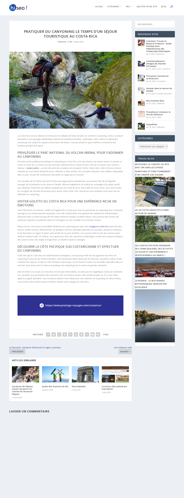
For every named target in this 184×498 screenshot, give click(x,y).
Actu (159, 71)
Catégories (113, 8)
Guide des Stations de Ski (55, 388)
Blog (163, 8)
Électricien (160, 56)
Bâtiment (161, 105)
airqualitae (151, 126)
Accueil (99, 8)
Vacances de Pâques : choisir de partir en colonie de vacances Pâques (23, 392)
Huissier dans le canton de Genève (159, 91)
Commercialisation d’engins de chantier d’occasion (156, 65)
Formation (161, 83)
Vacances (62, 43)
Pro (128, 8)
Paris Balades (79, 388)
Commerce (166, 71)
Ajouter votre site (147, 8)
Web (159, 119)
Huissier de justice (164, 95)
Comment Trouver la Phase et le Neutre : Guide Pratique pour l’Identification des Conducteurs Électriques (158, 48)
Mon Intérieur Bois (155, 102)
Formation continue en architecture (157, 79)
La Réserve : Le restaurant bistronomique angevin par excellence (151, 285)
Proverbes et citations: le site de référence (158, 115)
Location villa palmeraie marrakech (114, 389)
